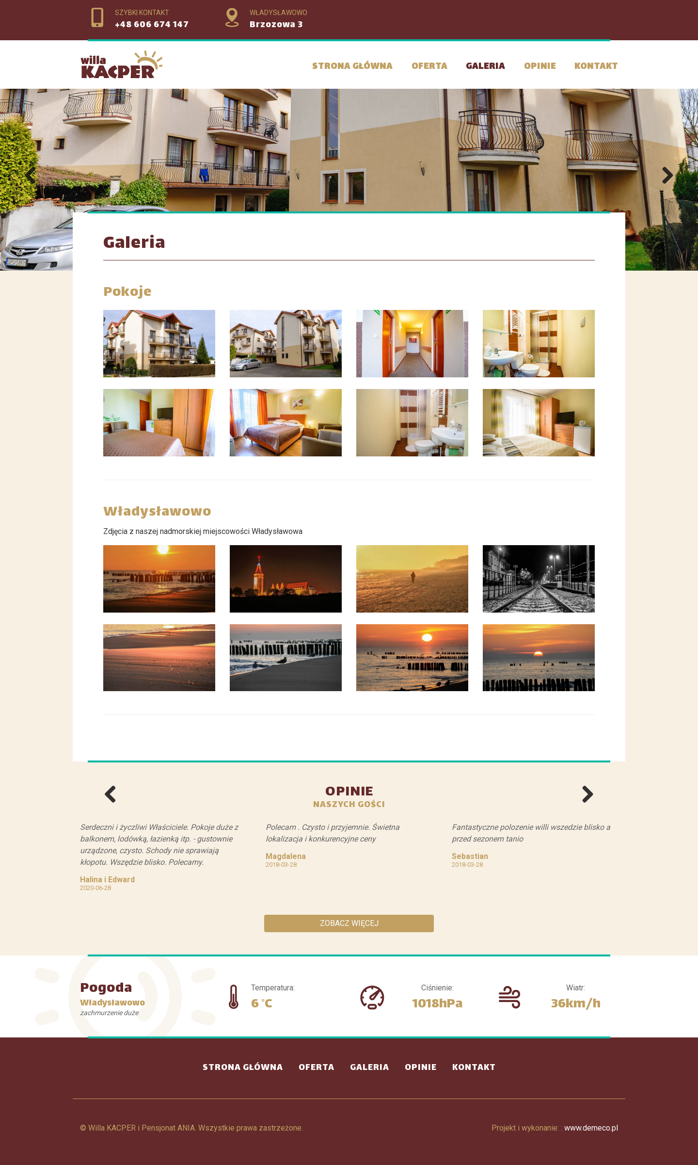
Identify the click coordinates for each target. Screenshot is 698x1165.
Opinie (540, 67)
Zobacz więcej (349, 923)
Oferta (429, 67)
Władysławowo (157, 513)
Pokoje (127, 293)
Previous (34, 176)
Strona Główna (352, 67)
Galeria (485, 67)
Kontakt (596, 67)
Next (664, 176)
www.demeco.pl (591, 1128)
